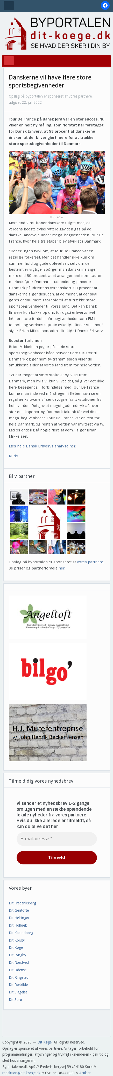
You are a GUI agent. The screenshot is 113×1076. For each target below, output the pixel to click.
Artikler (85, 1073)
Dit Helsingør (19, 918)
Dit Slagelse (18, 992)
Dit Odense (17, 970)
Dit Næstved (19, 962)
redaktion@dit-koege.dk (21, 1073)
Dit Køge (16, 947)
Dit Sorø (15, 1000)
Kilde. (14, 456)
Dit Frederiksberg (22, 903)
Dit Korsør (17, 940)
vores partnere (90, 562)
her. (62, 568)
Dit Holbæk (18, 925)
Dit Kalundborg (21, 933)
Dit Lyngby (17, 955)
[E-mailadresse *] (57, 839)
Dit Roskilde (18, 985)
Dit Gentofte (19, 910)
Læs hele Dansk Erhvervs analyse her (42, 446)
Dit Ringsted (19, 977)
